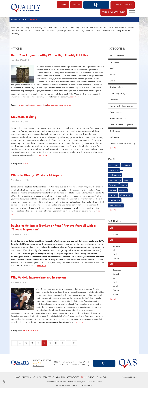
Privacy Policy (102, 377)
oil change (21, 105)
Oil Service (114, 137)
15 (26, 343)
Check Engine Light (118, 93)
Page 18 (33, 19)
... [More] (112, 148)
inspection (41, 105)
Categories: (116, 48)
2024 (112, 264)
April (115, 254)
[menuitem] (17, 377)
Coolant (122, 190)
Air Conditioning (117, 56)
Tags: (111, 158)
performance (65, 105)
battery (112, 190)
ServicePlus (48, 377)
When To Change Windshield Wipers (37, 175)
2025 (112, 240)
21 (62, 343)
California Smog (117, 87)
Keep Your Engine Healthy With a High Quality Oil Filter (49, 55)
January (116, 234)
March (115, 286)
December (117, 270)
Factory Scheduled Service (121, 106)
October (116, 246)
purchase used (115, 205)
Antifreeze (114, 62)
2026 (112, 228)
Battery (113, 74)
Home (14, 19)
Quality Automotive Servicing (122, 143)
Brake (25, 163)
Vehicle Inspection (30, 330)
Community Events (122, 4)
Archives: (114, 221)
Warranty (113, 185)
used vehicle (114, 200)
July (114, 250)
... (20, 343)
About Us (60, 377)
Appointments (73, 377)
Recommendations (118, 118)
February (116, 258)
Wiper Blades (125, 195)
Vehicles (37, 377)
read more (74, 97)
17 (38, 343)
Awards (76, 5)
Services (26, 377)
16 (32, 343)
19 (50, 343)
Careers (64, 5)
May (114, 278)
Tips (24, 19)
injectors (128, 180)
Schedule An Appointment (113, 12)
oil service (31, 105)
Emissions (114, 100)
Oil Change (115, 131)
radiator (113, 195)
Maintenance (116, 112)
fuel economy (53, 105)
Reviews (90, 377)
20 (56, 343)
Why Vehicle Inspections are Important (38, 277)
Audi (112, 68)
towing (124, 185)
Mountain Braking (23, 117)
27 (74, 343)
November (117, 274)
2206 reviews (38, 366)
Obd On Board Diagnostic (121, 125)
